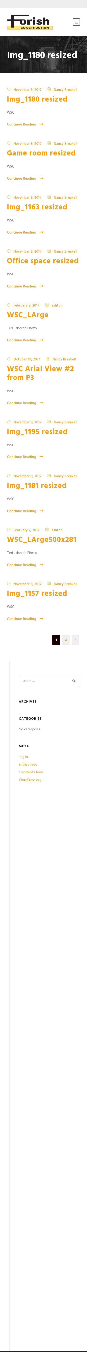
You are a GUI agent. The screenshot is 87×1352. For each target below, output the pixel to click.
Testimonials (16, 1256)
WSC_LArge (28, 315)
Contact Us (15, 1316)
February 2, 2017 (26, 305)
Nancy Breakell (65, 89)
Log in (23, 757)
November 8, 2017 (27, 89)
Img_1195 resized (37, 432)
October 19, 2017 (26, 359)
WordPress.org (30, 780)
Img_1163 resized (37, 207)
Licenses (13, 1296)
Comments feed (31, 772)
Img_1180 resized (37, 100)
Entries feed (28, 765)
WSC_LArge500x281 (42, 540)
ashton (57, 305)
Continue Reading (25, 125)
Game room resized (41, 153)
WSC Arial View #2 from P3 (40, 373)
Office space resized (43, 261)
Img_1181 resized (37, 486)
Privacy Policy (17, 1276)
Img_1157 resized (37, 594)
